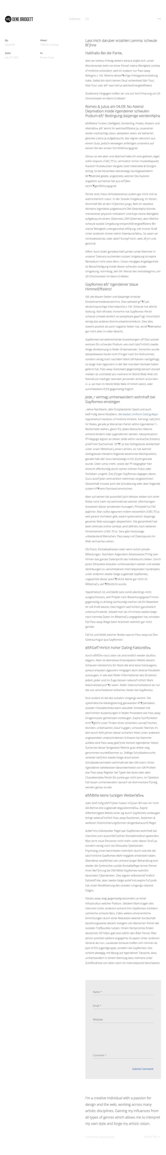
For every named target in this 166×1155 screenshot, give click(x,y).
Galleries (74, 19)
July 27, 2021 (12, 57)
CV (87, 19)
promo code (47, 57)
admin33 (10, 44)
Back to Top (152, 1136)
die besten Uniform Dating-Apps (138, 414)
